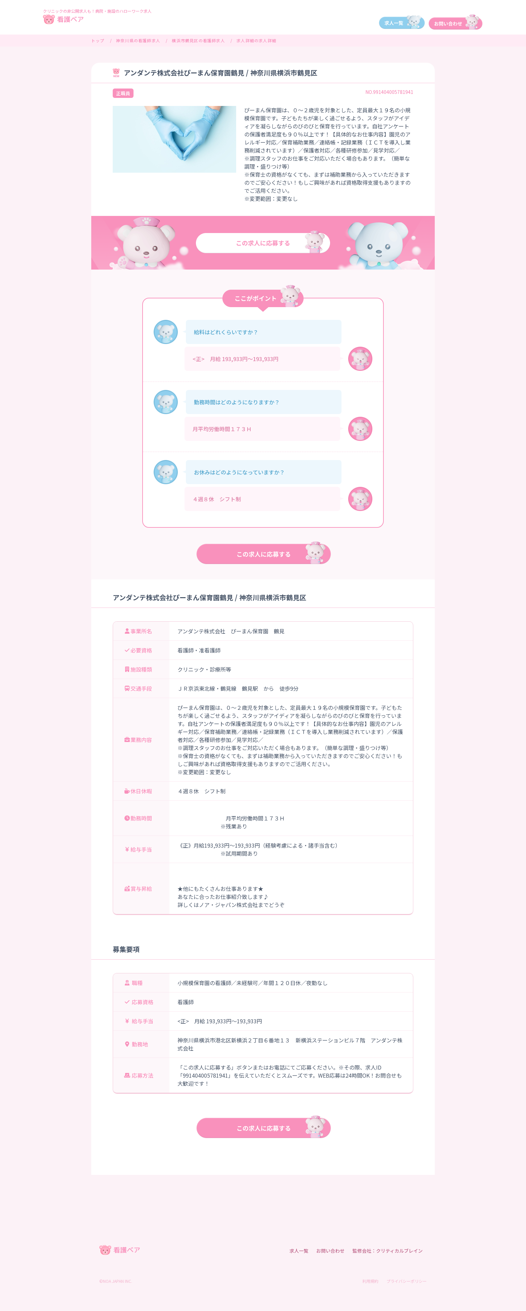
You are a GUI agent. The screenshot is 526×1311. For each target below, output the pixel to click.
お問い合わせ (330, 1250)
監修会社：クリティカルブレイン (388, 1250)
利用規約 (370, 1281)
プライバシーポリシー (406, 1281)
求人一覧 (299, 1250)
